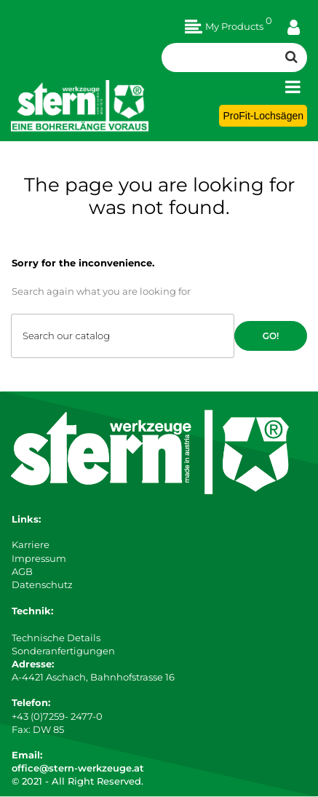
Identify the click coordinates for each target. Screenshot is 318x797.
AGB (22, 571)
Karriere (30, 544)
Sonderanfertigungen (63, 651)
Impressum (39, 558)
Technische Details (56, 637)
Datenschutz (42, 584)
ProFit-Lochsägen (263, 116)
